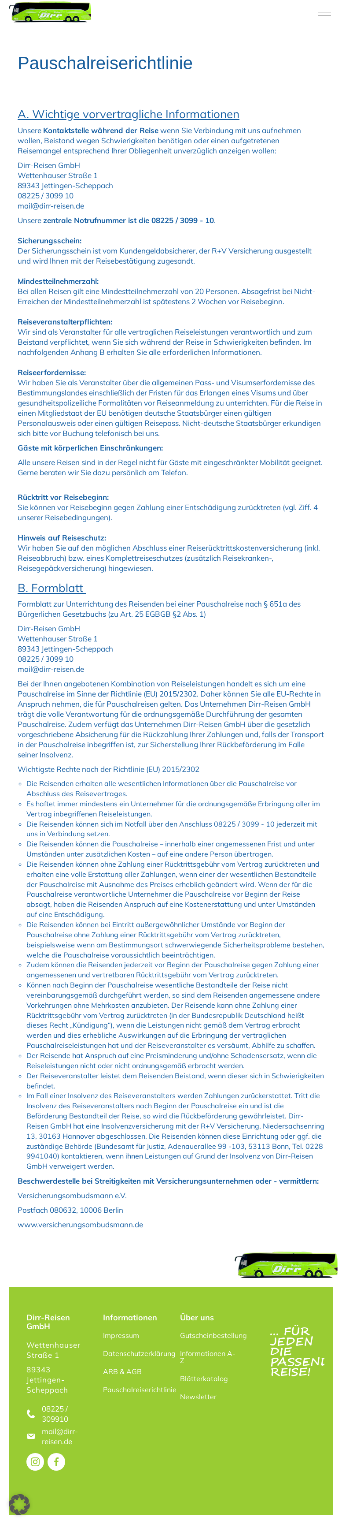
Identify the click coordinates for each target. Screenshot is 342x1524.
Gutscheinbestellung (213, 1335)
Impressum (121, 1335)
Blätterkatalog (204, 1378)
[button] (19, 1504)
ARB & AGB (122, 1371)
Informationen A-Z (207, 1357)
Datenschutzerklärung (136, 1353)
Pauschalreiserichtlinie (136, 1389)
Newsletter (198, 1396)
